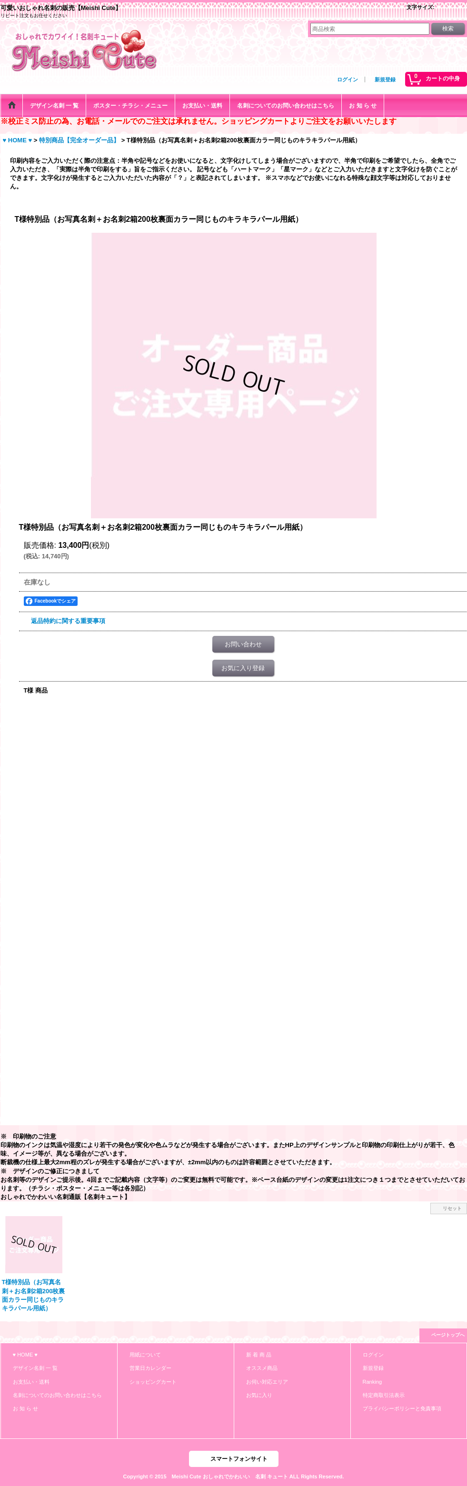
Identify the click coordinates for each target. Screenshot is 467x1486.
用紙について (145, 1354)
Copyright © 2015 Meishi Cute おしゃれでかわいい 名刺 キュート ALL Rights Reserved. (233, 1476)
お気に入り (259, 1395)
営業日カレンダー (150, 1368)
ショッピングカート (153, 1382)
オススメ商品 (262, 1368)
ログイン (347, 79)
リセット (452, 1208)
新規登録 (385, 79)
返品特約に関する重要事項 (68, 620)
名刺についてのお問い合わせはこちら (57, 1395)
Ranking (372, 1382)
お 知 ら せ (25, 1408)
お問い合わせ (243, 644)
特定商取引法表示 (384, 1395)
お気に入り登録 (243, 668)
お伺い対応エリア (267, 1382)
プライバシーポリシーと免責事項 (402, 1408)
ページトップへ (448, 1334)
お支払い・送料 (31, 1382)
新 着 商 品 (258, 1354)
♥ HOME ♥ (25, 1354)
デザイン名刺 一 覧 (35, 1368)
